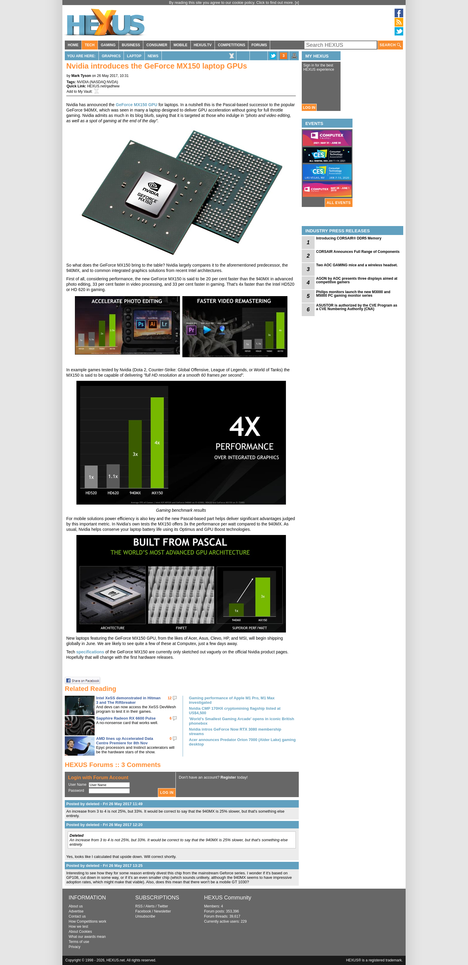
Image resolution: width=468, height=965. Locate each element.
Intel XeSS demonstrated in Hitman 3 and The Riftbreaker (128, 700)
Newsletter (162, 911)
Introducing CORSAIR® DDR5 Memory (348, 238)
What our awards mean (87, 937)
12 (170, 698)
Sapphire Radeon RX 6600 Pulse (126, 718)
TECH (90, 45)
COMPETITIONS (231, 45)
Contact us (77, 916)
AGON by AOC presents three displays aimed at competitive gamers (356, 280)
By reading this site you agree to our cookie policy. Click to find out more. (232, 2)
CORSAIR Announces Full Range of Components (358, 251)
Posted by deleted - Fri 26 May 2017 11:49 (104, 804)
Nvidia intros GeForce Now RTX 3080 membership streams (235, 731)
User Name (77, 784)
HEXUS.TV (203, 45)
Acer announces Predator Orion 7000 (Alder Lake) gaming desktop (242, 741)
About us (76, 906)
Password (76, 790)
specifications (90, 651)
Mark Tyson (81, 76)
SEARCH (390, 45)
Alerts (150, 906)
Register (228, 777)
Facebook (143, 911)
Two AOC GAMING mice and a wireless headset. (357, 265)
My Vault (85, 91)
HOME (73, 45)
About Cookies (80, 932)
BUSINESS (131, 45)
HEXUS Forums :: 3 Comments (113, 764)
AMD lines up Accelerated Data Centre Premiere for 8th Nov (124, 740)
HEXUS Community (227, 898)
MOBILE (180, 45)
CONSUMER (156, 45)
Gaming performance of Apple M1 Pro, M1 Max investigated (232, 700)
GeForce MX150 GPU (136, 104)
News (153, 56)
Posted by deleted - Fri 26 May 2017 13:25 (104, 865)
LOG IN (309, 108)
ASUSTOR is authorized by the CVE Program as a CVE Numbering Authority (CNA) (356, 307)
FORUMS (259, 45)
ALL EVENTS (339, 203)
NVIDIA (82, 82)
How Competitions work (87, 921)
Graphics (111, 56)
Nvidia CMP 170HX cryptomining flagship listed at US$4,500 (235, 710)
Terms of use (79, 942)
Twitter (163, 906)
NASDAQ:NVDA (104, 82)
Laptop (134, 56)
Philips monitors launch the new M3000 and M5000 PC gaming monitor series (353, 293)
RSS (139, 906)
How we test (78, 926)
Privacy (74, 947)
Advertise (76, 911)
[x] (297, 2)
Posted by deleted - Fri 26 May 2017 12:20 (104, 824)
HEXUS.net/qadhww (103, 86)
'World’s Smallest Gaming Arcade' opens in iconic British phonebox (241, 721)
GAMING (108, 45)
